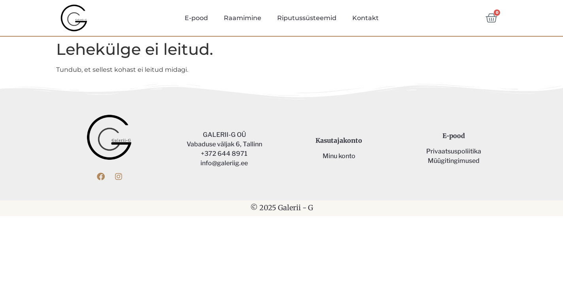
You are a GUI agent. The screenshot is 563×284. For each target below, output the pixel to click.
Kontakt (365, 18)
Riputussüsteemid (306, 18)
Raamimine (242, 18)
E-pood (196, 18)
